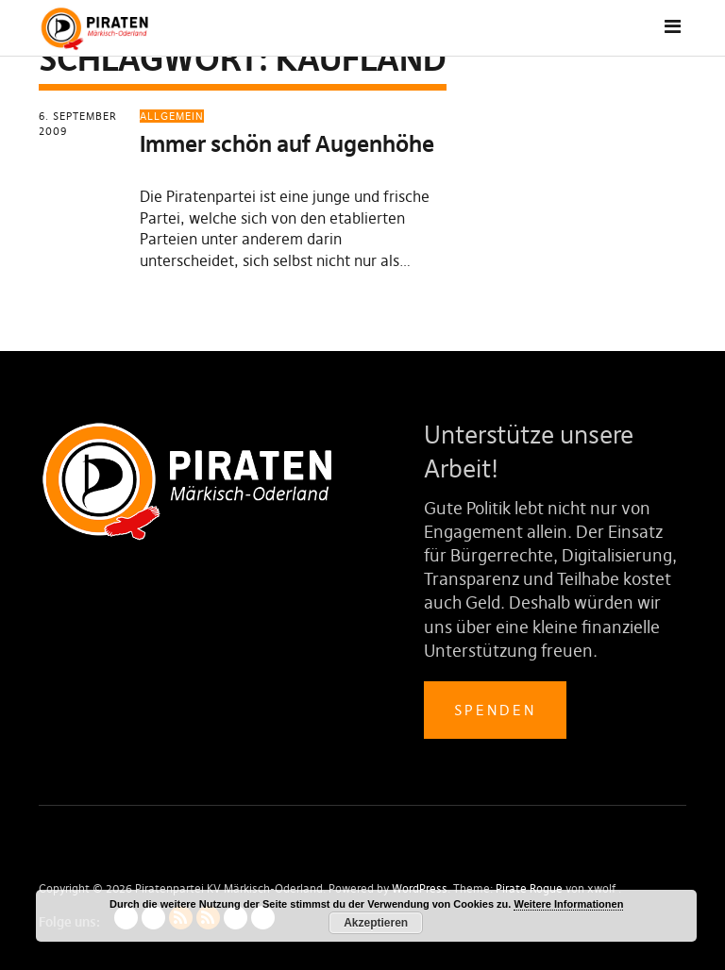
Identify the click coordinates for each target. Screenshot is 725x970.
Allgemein (172, 116)
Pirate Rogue (529, 888)
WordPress (419, 888)
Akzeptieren (376, 922)
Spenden (495, 710)
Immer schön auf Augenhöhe (287, 144)
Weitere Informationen (568, 904)
